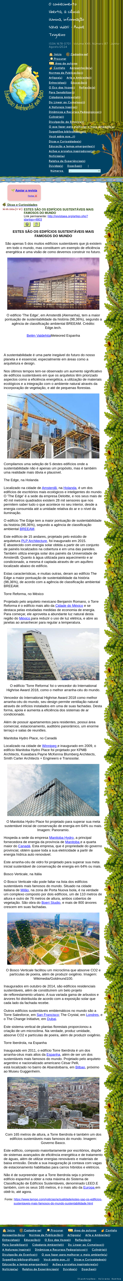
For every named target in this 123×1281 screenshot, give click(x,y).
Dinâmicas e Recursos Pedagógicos (75, 111)
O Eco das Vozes (62, 87)
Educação (79, 82)
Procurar (57, 58)
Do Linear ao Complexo (67, 102)
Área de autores (63, 63)
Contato (57, 67)
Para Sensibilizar (61, 92)
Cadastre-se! (77, 54)
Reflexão (87, 87)
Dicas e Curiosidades (65, 141)
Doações (74, 165)
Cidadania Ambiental (64, 97)
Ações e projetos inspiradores (71, 151)
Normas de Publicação (66, 72)
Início (55, 54)
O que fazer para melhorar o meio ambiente (81, 126)
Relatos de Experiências (67, 161)
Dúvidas (56, 165)
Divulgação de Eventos (66, 121)
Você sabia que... (62, 136)
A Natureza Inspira (63, 107)
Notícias (56, 156)
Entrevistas (57, 82)
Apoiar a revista (26, 190)
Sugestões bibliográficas (67, 131)
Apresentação (81, 67)
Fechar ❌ (32, 196)
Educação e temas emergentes (72, 146)
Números (57, 170)
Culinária (56, 116)
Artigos (55, 77)
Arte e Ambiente (79, 77)
